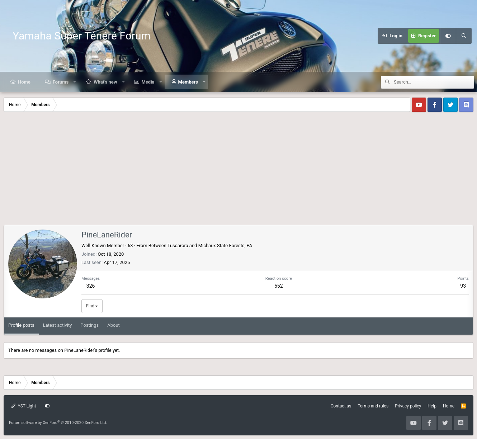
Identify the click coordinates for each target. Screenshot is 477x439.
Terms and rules (373, 406)
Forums (61, 82)
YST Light (23, 406)
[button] (75, 82)
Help (432, 406)
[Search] (464, 36)
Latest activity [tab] (57, 325)
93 (463, 286)
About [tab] (113, 325)
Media (147, 82)
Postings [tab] (89, 325)
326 (90, 286)
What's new (105, 82)
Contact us (341, 406)
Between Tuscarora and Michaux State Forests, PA (200, 245)
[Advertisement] (238, 171)
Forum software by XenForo (58, 422)
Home (24, 82)
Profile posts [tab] (21, 325)
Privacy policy (408, 406)
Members (188, 82)
